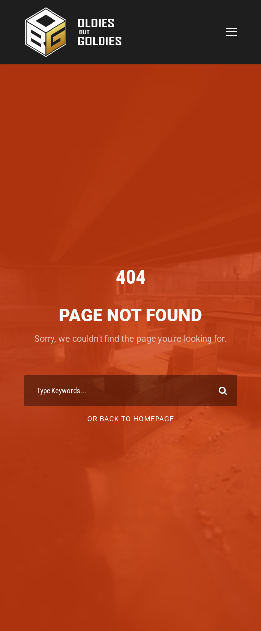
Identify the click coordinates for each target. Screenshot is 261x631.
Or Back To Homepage (130, 419)
